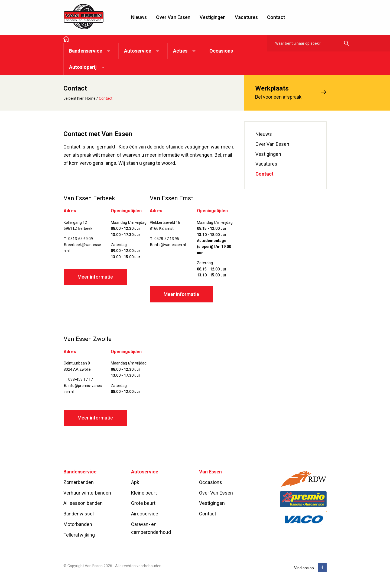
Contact (276, 17)
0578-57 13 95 (166, 239)
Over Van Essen (173, 17)
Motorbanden (77, 524)
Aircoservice (144, 514)
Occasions (221, 51)
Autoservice (137, 51)
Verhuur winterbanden (87, 493)
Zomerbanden (78, 482)
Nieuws (139, 17)
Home (90, 98)
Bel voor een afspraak (285, 92)
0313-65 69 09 (80, 239)
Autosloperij (83, 67)
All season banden (83, 503)
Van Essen (83, 17)
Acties (180, 51)
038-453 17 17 (80, 379)
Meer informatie (95, 277)
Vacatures (246, 17)
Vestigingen (213, 17)
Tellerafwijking (79, 535)
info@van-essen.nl (170, 245)
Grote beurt (143, 503)
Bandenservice (85, 51)
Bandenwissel (78, 514)
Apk (135, 482)
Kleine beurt (144, 493)
